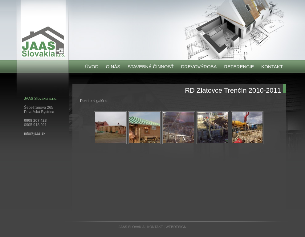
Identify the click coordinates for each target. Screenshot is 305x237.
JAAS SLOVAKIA (131, 227)
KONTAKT (272, 66)
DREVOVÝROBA (199, 66)
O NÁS (113, 66)
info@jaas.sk (34, 133)
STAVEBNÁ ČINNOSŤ (150, 66)
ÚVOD (91, 66)
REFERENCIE (239, 66)
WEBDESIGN (176, 227)
